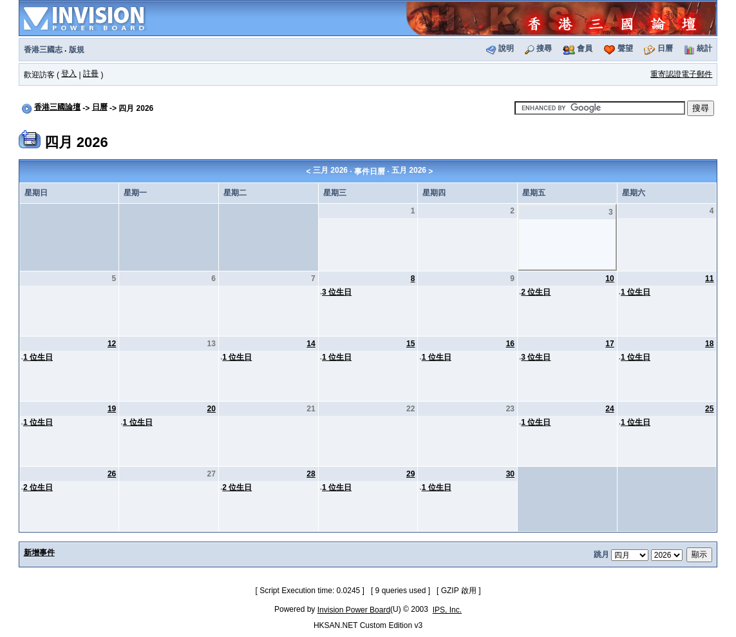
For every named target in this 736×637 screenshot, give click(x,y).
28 (311, 473)
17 (609, 343)
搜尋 (544, 48)
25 (709, 408)
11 (709, 278)
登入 (69, 73)
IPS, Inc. (447, 609)
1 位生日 (635, 292)
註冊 (91, 73)
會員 (584, 48)
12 (112, 343)
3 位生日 (337, 292)
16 (510, 343)
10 (609, 278)
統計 (704, 48)
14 (311, 343)
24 (609, 408)
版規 (76, 49)
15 (410, 343)
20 (211, 408)
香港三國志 (43, 49)
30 (510, 473)
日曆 (665, 48)
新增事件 (39, 552)
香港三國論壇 (57, 107)
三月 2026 (330, 170)
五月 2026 (409, 170)
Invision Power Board (353, 609)
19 (112, 408)
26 (112, 473)
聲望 (625, 48)
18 (709, 343)
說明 (506, 48)
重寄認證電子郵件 (681, 74)
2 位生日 (536, 292)
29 (410, 473)
